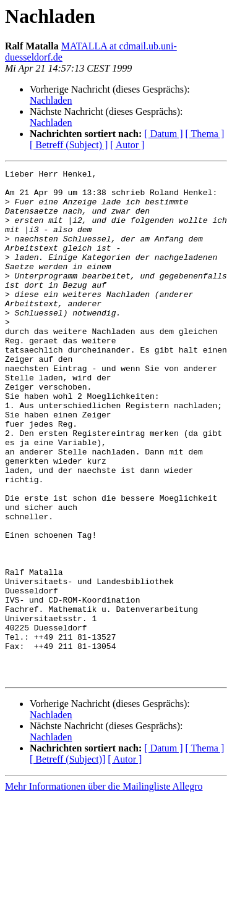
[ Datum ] (163, 133)
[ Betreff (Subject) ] (69, 145)
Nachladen (51, 100)
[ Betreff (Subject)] (67, 861)
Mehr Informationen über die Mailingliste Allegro (103, 888)
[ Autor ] (127, 145)
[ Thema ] (205, 133)
